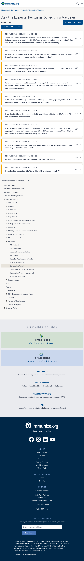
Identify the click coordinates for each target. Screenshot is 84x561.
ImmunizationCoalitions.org (42, 359)
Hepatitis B (12, 217)
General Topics (12, 308)
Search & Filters (73, 22)
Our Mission (42, 453)
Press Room (42, 459)
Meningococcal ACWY (17, 234)
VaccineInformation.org (42, 341)
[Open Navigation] (81, 3)
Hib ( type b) (21, 220)
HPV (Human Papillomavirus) (19, 224)
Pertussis (24, 10)
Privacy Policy (42, 468)
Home (3, 10)
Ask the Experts (13, 10)
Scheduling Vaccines (18, 266)
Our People (42, 456)
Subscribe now (29, 533)
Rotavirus (11, 290)
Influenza (11, 227)
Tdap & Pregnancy (17, 262)
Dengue (11, 206)
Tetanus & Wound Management (22, 273)
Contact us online (42, 490)
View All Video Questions (13, 196)
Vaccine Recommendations (20, 252)
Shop (42, 478)
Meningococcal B (14, 238)
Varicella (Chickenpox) (16, 301)
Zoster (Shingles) (14, 304)
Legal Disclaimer (42, 465)
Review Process (42, 462)
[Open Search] (78, 3)
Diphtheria (12, 210)
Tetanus (11, 297)
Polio (8, 283)
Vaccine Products (16, 255)
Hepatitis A (12, 213)
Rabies (8, 287)
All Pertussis (14, 245)
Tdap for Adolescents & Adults (21, 259)
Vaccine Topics (12, 199)
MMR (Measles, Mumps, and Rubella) (22, 231)
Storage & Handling (17, 276)
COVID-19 (12, 203)
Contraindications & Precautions (22, 269)
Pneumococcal (13, 280)
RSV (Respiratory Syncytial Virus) (20, 294)
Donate (42, 481)
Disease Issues (15, 248)
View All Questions (11, 192)
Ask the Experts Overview (14, 189)
